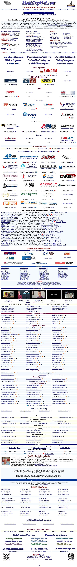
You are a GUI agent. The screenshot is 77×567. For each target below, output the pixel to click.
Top (39, 565)
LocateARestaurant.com (26, 500)
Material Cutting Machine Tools (33, 36)
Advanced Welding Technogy (48, 162)
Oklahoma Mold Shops (43, 276)
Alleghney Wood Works (7, 219)
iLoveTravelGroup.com (63, 506)
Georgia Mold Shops (5, 276)
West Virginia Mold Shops (63, 275)
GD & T (3, 225)
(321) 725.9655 (46, 207)
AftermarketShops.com (6, 340)
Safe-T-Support (5, 242)
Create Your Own (43, 484)
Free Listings (52, 14)
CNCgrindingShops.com (7, 358)
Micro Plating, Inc (6, 235)
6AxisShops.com (5, 332)
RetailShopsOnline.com (64, 502)
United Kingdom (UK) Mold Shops (43, 285)
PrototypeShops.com (57, 338)
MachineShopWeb (54, 37)
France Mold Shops (32, 283)
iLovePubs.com (4, 502)
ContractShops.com (6, 367)
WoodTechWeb (67, 38)
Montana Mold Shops (24, 279)
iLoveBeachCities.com (63, 494)
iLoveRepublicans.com (63, 489)
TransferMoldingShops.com (33, 430)
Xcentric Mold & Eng (8, 301)
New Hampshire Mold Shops (44, 269)
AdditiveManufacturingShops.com (9, 334)
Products (51, 231)
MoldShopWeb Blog (65, 448)
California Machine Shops (43, 23)
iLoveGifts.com (42, 498)
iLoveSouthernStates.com (45, 494)
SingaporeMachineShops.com (59, 392)
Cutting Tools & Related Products (34, 43)
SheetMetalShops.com (57, 349)
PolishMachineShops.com (58, 387)
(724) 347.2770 (46, 199)
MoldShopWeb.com (31, 317)
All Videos (26, 300)
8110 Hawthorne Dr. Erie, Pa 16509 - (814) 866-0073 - (26, 235)
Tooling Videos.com (31, 311)
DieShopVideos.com (63, 411)
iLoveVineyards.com (44, 500)
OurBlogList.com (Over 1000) (39, 551)
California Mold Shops (5, 271)
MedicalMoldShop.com (32, 436)
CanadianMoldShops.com (45, 417)
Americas (37, 531)
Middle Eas (62, 531)
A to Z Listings (25, 9)
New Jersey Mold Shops (43, 270)
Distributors (51, 9)
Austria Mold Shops (31, 282)
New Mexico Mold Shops (43, 271)
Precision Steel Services (7, 240)
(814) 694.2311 (27, 199)
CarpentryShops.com (6, 351)
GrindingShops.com (31, 338)
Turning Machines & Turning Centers (35, 39)
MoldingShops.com (31, 362)
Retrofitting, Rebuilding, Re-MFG (34, 49)
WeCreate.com (10, 148)
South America (45, 52)
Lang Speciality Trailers (7, 229)
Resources (11, 39)
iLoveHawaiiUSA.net (63, 491)
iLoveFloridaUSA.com (25, 491)
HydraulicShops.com (31, 340)
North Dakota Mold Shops (44, 274)
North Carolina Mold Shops (44, 273)
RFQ (72, 118)
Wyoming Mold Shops (62, 277)
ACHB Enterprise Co (7, 212)
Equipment (69, 43)
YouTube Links (49, 454)
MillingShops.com (30, 360)
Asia (65, 52)
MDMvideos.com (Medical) (34, 308)
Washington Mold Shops (62, 274)
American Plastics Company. (10, 172)
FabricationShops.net (31, 334)
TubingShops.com (56, 358)
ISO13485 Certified (65, 25)
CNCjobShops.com (6, 360)
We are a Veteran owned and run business (46, 465)
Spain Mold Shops (39, 284)
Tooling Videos (59, 44)
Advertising (9, 49)
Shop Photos (65, 304)
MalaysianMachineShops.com (33, 401)
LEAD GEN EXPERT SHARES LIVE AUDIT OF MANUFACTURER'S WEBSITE (38, 151)
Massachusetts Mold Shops (25, 274)
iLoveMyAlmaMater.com (45, 507)
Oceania (72, 531)
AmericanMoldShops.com (7, 417)
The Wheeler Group (67, 194)
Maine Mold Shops (23, 272)
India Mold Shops (49, 283)
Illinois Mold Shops (4, 279)
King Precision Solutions (8, 226)
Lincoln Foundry (5, 232)
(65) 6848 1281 (8, 199)
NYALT (3, 237)
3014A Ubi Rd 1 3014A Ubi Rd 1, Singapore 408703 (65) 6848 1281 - (24, 237)
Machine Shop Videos (55, 42)
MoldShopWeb (66, 34)
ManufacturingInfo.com (6, 323)
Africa (60, 52)
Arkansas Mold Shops (5, 270)
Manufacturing (62, 43)
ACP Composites (5, 214)
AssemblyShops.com (6, 345)
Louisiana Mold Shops (24, 271)
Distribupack (4, 223)
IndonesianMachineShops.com (34, 390)
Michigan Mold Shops (24, 275)
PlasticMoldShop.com (57, 436)
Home (3, 9)
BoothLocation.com (56, 317)
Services (46, 245)
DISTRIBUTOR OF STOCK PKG (67, 172)
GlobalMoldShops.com (6, 411)
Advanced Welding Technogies (9, 217)
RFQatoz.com (55, 321)
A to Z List (12, 35)
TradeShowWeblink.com (7, 513)
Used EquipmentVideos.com (59, 306)
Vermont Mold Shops (62, 272)
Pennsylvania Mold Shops (44, 278)
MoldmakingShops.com (32, 364)
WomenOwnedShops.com (45, 373)
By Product (15, 38)
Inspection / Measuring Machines (34, 45)
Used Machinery (54, 46)
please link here (38, 464)
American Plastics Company (67, 109)
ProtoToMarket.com (31, 321)
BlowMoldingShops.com (7, 432)
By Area (12, 34)
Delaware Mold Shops (5, 274)
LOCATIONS (43, 75)
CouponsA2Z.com (62, 498)
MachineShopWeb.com (6, 321)
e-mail (47, 14)
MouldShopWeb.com (31, 421)
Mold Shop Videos (66, 42)
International (13, 52)
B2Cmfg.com (42, 511)
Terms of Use (41, 557)
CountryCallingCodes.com (44, 405)
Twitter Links (49, 451)
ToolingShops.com (56, 356)
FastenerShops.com (31, 336)
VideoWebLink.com (57, 309)
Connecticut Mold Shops (5, 273)
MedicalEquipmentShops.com (33, 356)
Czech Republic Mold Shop (22, 283)
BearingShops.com (5, 347)
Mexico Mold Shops (20, 284)
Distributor (52, 47)
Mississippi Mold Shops (24, 277)
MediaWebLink (47, 556)
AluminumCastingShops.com (33, 440)
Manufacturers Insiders (63, 148)
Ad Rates (48, 557)
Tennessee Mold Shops (62, 269)
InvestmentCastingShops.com (8, 442)
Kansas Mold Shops (24, 269)
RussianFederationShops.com (59, 390)
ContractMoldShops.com (58, 421)
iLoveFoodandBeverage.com (8, 500)
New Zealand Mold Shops (30, 284)
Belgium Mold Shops (39, 282)
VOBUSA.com (61, 511)
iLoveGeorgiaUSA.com (44, 491)
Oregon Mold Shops (43, 277)
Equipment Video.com (7, 309)
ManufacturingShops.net (32, 351)
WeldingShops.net (56, 367)
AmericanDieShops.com (7, 440)
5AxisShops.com (5, 330)
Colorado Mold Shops (5, 272)
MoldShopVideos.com (25, 411)
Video (9, 300)
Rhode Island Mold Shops (44, 279)
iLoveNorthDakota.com (44, 493)
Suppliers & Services (39, 9)
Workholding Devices (31, 44)
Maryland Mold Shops (24, 273)
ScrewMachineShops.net (58, 347)
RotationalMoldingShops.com (33, 432)
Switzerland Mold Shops (56, 284)
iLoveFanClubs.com (25, 507)
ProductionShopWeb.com (32, 319)
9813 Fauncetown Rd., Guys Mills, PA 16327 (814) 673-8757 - (32, 231)
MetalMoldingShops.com (28, 427)
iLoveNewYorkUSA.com (7, 493)
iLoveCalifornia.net (5, 491)
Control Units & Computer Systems (34, 46)
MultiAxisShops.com (31, 367)
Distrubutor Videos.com (7, 308)
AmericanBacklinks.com (10, 524)
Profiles (59, 9)
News (53, 219)
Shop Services (39, 50)
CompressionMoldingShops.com (60, 430)
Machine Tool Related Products (33, 41)
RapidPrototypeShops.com (58, 345)
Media (66, 9)
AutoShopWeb (53, 33)
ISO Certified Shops (53, 25)
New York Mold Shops (43, 272)
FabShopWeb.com (5, 319)
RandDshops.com (56, 343)
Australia (72, 52)
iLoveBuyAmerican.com (7, 498)
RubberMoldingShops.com (66, 427)
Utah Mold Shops (61, 271)
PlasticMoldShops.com (64, 423)
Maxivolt (3, 234)
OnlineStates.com (5, 489)
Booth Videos (59, 47)
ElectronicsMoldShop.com (7, 436)
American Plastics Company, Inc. (10, 220)
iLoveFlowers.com (24, 498)
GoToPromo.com (62, 515)
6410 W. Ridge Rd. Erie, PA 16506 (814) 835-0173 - (25, 228)
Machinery (52, 44)
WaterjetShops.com (56, 364)
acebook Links (30, 451)
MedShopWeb (66, 33)
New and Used (12, 40)
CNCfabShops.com (6, 356)
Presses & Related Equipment (33, 40)
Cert (44, 226)
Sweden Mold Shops (47, 284)
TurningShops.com (56, 360)
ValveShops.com (56, 362)
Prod (51, 245)
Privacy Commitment (32, 557)
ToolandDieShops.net (57, 354)
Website (14, 84)
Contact (59, 245)
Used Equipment (63, 46)
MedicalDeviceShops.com (32, 354)
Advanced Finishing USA (8, 215)
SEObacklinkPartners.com (67, 524)
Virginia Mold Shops (62, 273)
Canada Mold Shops (48, 282)
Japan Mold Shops (56, 283)
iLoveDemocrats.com (44, 489)
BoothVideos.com (6, 306)
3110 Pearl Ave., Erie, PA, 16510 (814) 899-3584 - (32, 217)
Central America (34, 52)
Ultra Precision (5, 245)
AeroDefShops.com (6, 336)
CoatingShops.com (5, 362)
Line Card (71, 131)
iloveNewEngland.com (25, 494)
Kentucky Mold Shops (24, 270)
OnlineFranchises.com (44, 502)
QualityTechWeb (67, 37)
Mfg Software (29, 48)
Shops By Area (13, 9)
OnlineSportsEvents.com (7, 507)
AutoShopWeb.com (6, 315)
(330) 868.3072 (8, 207)
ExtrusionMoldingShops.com (59, 432)
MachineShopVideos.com (33, 306)
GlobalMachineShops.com (9, 531)
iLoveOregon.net (62, 493)
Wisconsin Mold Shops (62, 276)
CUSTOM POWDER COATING (29, 158)
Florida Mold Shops (4, 275)
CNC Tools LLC (5, 222)
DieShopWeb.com (5, 317)
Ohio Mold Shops (42, 275)
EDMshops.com (5, 369)
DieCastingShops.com (57, 440)
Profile (63, 212)
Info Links (3, 48)
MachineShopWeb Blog (39, 448)
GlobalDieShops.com (44, 411)
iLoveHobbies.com (24, 506)
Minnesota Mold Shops (24, 276)
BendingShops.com (6, 349)
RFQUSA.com (4, 515)
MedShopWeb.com (31, 315)
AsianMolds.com (24, 417)
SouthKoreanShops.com (58, 394)
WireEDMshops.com (57, 369)
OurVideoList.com (64, 551)
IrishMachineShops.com (32, 392)
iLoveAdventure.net (5, 506)
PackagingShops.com (57, 332)
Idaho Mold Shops (4, 278)
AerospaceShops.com (6, 338)
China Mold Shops (55, 282)
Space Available (10, 71)
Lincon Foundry (25, 190)
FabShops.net (29, 332)
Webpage (52, 84)
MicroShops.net (30, 358)
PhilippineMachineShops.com (59, 385)
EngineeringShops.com (32, 330)
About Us (73, 9)
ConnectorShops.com (6, 364)
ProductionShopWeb (68, 36)
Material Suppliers (30, 50)
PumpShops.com (56, 340)
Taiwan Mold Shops (32, 285)
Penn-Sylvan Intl (5, 238)
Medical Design (54, 43)
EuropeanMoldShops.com (64, 417)
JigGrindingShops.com (32, 347)
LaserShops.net (30, 349)
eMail (43, 14)
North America (23, 52)
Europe (53, 52)
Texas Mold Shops (61, 270)
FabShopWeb (53, 36)
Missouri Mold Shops (24, 278)
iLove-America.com (24, 489)
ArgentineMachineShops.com (8, 387)
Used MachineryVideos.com (59, 308)
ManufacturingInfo (54, 38)
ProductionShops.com (57, 336)
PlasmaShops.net (56, 334)
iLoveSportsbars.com (25, 502)
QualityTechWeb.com (31, 323)
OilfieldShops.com (56, 330)
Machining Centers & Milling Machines (35, 38)
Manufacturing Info (71, 6)
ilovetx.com (23, 493)
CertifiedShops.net (5, 354)
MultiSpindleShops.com (32, 369)
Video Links (27, 304)
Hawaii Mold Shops (4, 277)
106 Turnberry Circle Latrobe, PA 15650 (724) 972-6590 (30, 229)
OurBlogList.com (43, 515)
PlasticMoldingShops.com (45, 427)
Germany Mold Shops (41, 283)
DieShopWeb (53, 34)
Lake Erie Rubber (6, 228)
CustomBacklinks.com (48, 524)
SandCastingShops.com (32, 442)
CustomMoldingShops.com (7, 423)
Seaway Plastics (5, 243)
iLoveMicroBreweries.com (64, 500)
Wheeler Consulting (43, 148)
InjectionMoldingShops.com (33, 343)
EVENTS (54, 75)
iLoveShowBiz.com (43, 506)
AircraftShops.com (5, 343)
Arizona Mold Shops (5, 269)
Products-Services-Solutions (48, 131)
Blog (42, 235)
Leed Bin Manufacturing (7, 231)
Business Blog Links (14, 448)
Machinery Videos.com (7, 311)
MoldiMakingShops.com (45, 423)
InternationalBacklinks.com (29, 524)
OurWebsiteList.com (25, 515)
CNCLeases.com (56, 319)
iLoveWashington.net (6, 494)
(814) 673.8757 (8, 190)
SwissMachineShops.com (58, 351)
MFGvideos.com (31, 309)
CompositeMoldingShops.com (8, 427)
